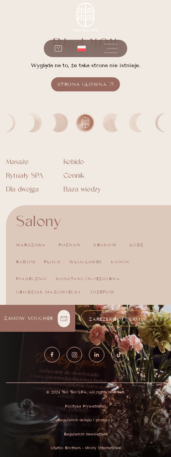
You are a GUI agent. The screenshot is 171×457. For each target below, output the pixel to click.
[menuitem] (81, 48)
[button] (111, 48)
